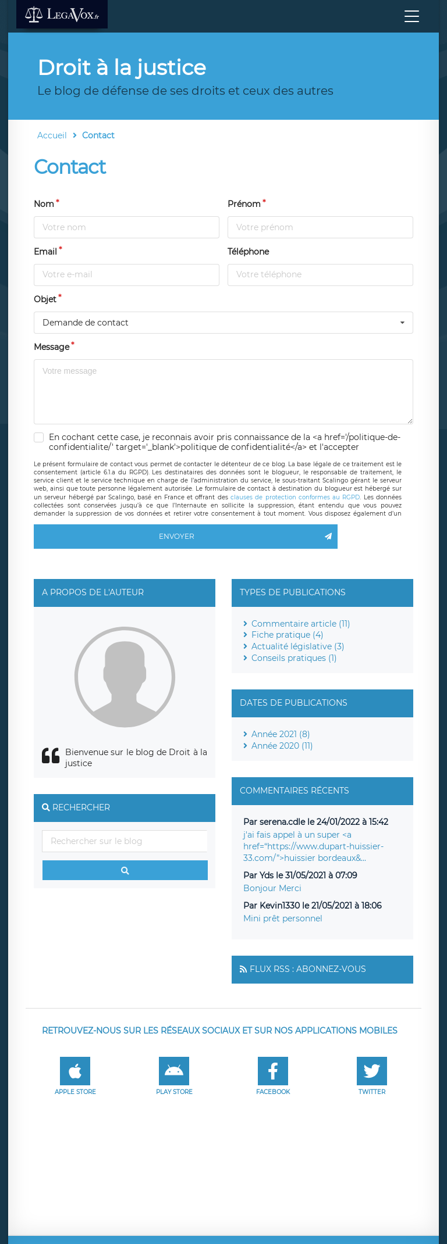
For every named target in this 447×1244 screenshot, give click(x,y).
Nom (44, 204)
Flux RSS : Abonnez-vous (308, 969)
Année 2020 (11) (282, 746)
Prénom (244, 204)
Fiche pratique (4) (287, 635)
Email (45, 251)
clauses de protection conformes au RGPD (295, 497)
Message (51, 347)
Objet (45, 299)
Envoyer (248, 536)
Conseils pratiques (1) (294, 658)
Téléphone (248, 251)
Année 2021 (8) (280, 734)
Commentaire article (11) (300, 624)
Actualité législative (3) (298, 646)
